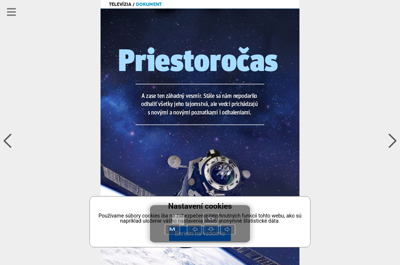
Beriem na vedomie (200, 233)
